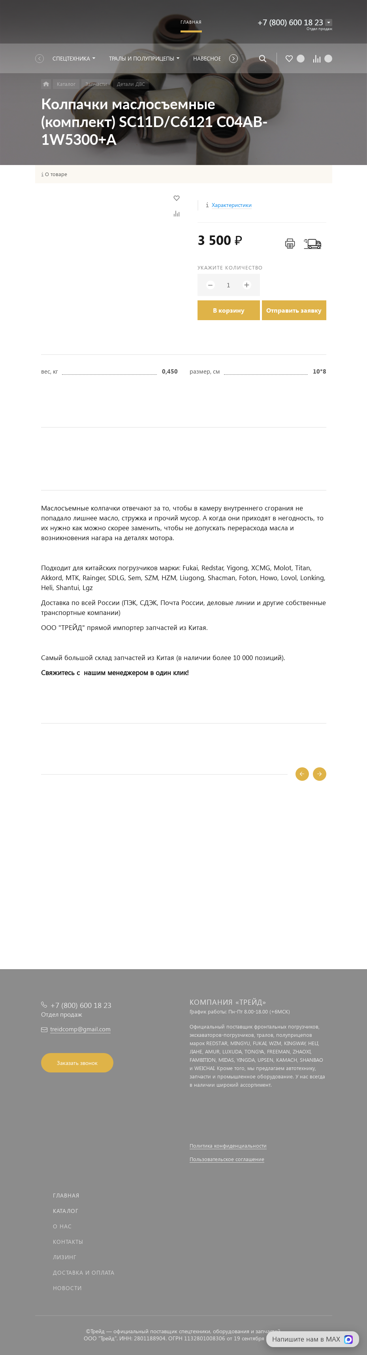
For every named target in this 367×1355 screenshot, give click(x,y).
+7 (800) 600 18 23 (290, 22)
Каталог (66, 1211)
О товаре (56, 174)
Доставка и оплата (84, 1272)
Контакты (68, 1241)
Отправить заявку (294, 310)
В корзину (229, 310)
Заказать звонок (77, 1063)
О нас (62, 1226)
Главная (66, 1195)
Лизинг (65, 1257)
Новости (67, 1288)
